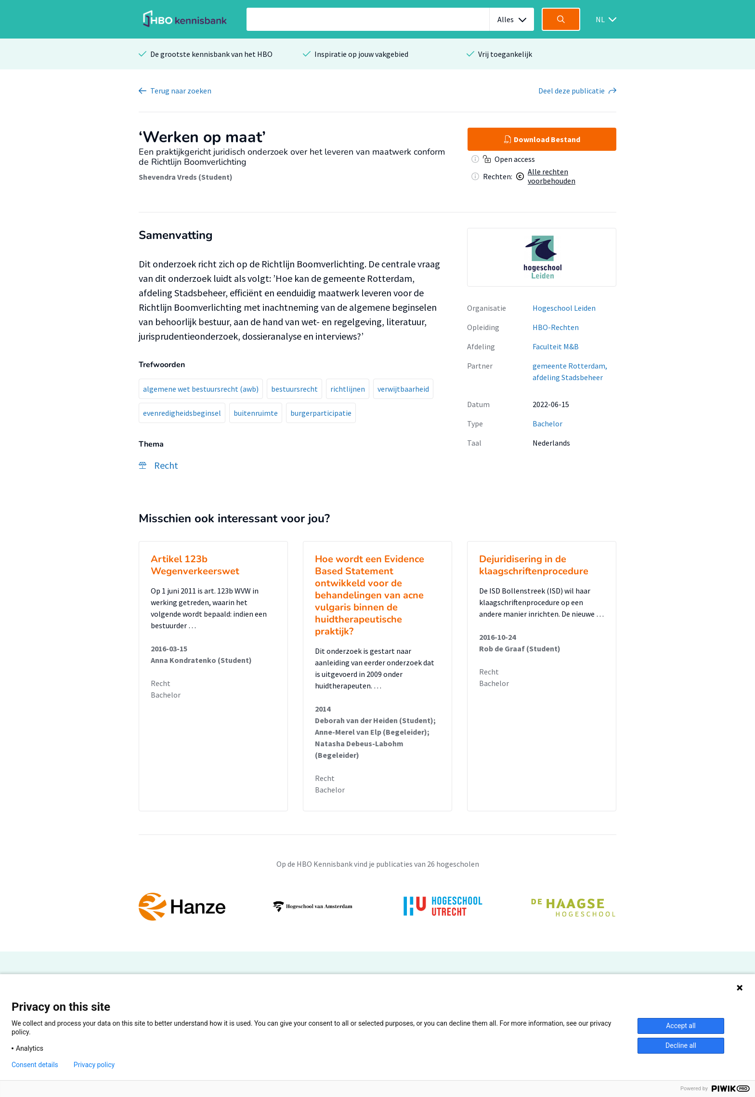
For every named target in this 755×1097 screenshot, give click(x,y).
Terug (180, 90)
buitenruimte (256, 413)
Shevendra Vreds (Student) (186, 177)
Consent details (35, 1065)
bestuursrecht (294, 389)
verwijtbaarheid (403, 389)
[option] (542, 257)
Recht (160, 683)
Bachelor (547, 423)
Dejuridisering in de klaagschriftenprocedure (533, 565)
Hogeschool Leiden (564, 308)
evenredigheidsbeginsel (182, 413)
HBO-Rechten (556, 327)
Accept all (681, 1026)
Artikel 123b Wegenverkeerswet (195, 565)
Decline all (680, 1045)
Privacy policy (94, 1065)
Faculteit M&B (556, 346)
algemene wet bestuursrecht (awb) (201, 389)
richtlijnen (347, 389)
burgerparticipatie (320, 413)
